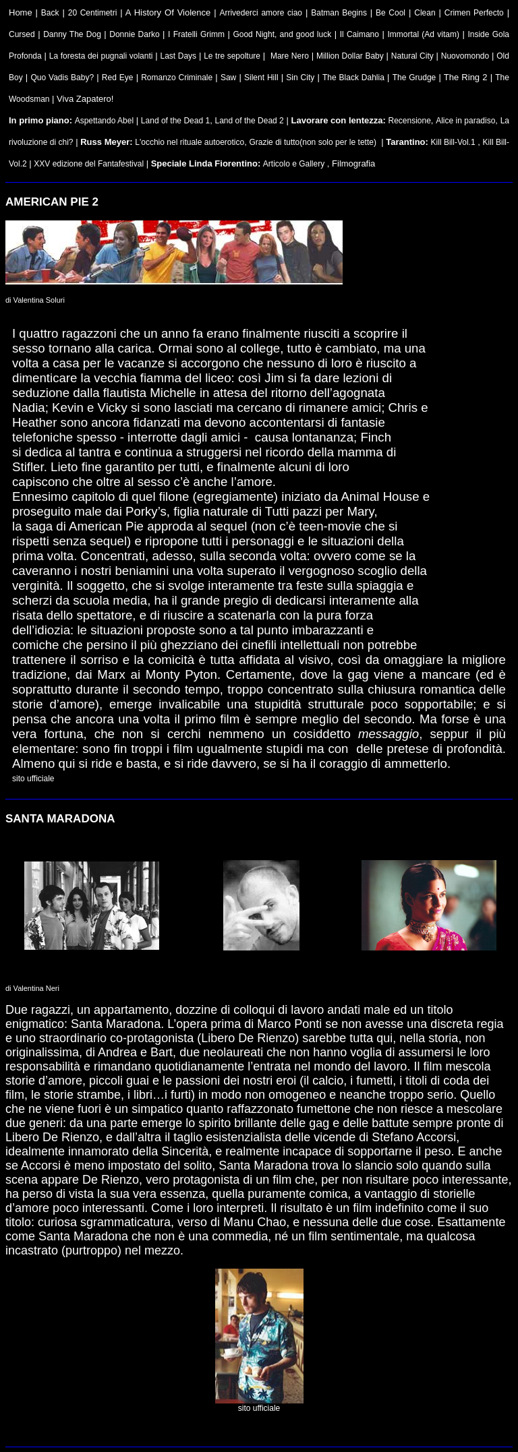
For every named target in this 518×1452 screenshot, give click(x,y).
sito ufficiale (33, 778)
